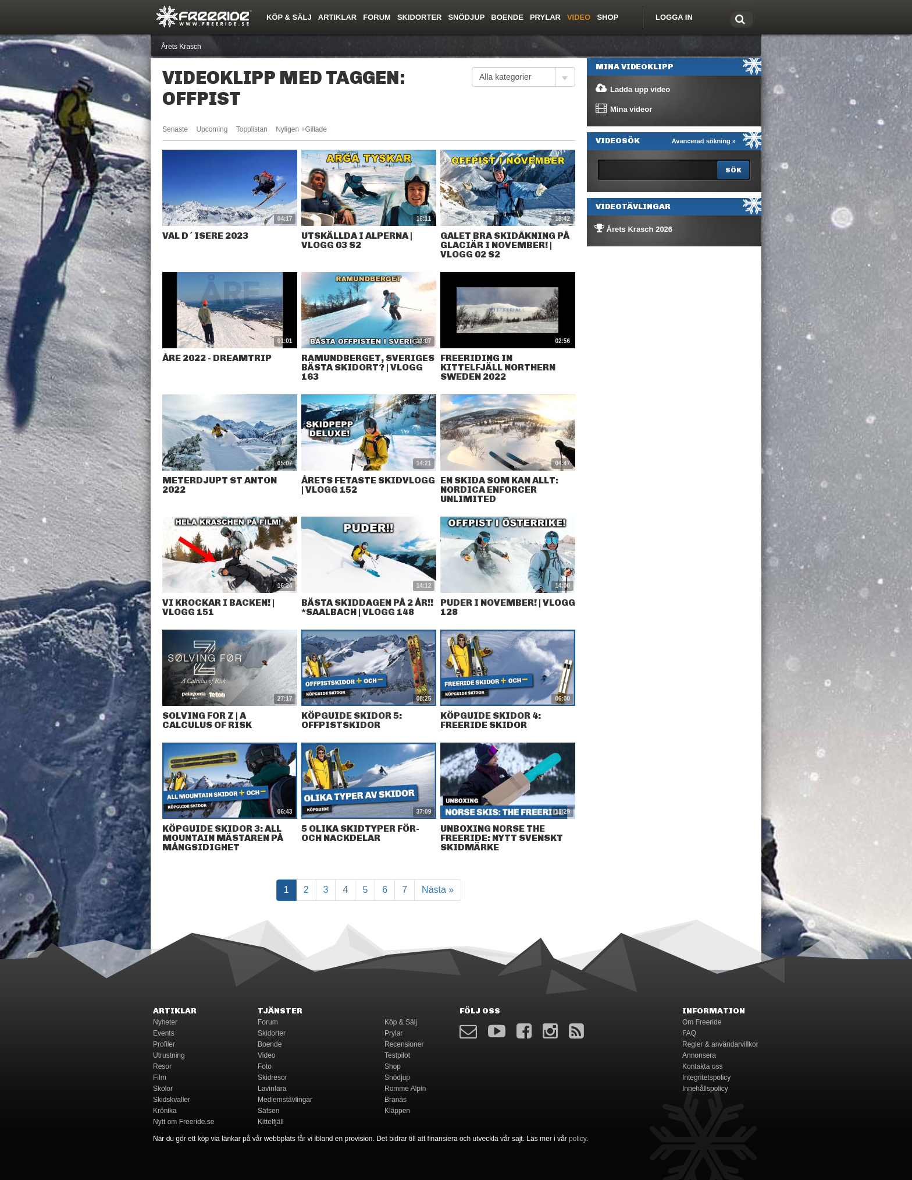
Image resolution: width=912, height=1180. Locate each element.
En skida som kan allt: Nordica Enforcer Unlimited (499, 489)
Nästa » (438, 890)
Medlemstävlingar (285, 1100)
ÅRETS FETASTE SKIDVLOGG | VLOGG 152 (368, 485)
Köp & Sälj (289, 17)
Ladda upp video (632, 88)
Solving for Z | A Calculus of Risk (207, 720)
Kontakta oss (702, 1066)
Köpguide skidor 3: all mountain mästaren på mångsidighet (222, 838)
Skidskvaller (171, 1100)
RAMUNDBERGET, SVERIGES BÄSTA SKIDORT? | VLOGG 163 (367, 367)
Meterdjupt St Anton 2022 (219, 485)
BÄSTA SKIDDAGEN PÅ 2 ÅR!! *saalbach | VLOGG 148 (367, 607)
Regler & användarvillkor (720, 1044)
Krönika (165, 1111)
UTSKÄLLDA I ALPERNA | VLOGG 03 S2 (356, 240)
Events (163, 1033)
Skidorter (419, 17)
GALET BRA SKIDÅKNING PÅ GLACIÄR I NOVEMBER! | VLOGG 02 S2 (504, 245)
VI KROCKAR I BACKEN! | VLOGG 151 (218, 607)
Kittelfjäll (271, 1122)
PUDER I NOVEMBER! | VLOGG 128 (507, 607)
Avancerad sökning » (704, 140)
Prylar (545, 17)
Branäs (395, 1100)
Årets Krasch (181, 47)
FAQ (689, 1033)
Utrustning (169, 1055)
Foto (265, 1066)
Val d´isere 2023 (205, 235)
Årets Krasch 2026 (633, 228)
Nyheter (165, 1022)
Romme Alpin (405, 1088)
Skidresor (272, 1077)
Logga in (674, 17)
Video (578, 17)
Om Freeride (701, 1022)
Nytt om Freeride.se (183, 1122)
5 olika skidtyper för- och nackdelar (360, 833)
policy (577, 1139)
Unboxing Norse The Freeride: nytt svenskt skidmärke (501, 838)
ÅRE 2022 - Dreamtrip (217, 357)
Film (159, 1077)
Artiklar (337, 17)
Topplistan (252, 129)
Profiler (164, 1044)
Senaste (175, 129)
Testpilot (397, 1055)
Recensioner (403, 1044)
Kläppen (397, 1111)
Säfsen (268, 1111)
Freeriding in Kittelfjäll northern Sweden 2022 (497, 367)
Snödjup (466, 17)
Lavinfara (272, 1088)
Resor (162, 1066)
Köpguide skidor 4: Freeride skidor (490, 720)
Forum (377, 17)
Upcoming (211, 129)
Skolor (163, 1088)
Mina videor (623, 108)
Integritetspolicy (706, 1077)
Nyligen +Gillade (301, 129)
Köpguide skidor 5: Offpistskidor (351, 720)
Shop (607, 17)
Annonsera (699, 1055)
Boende (507, 17)
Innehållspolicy (705, 1088)
